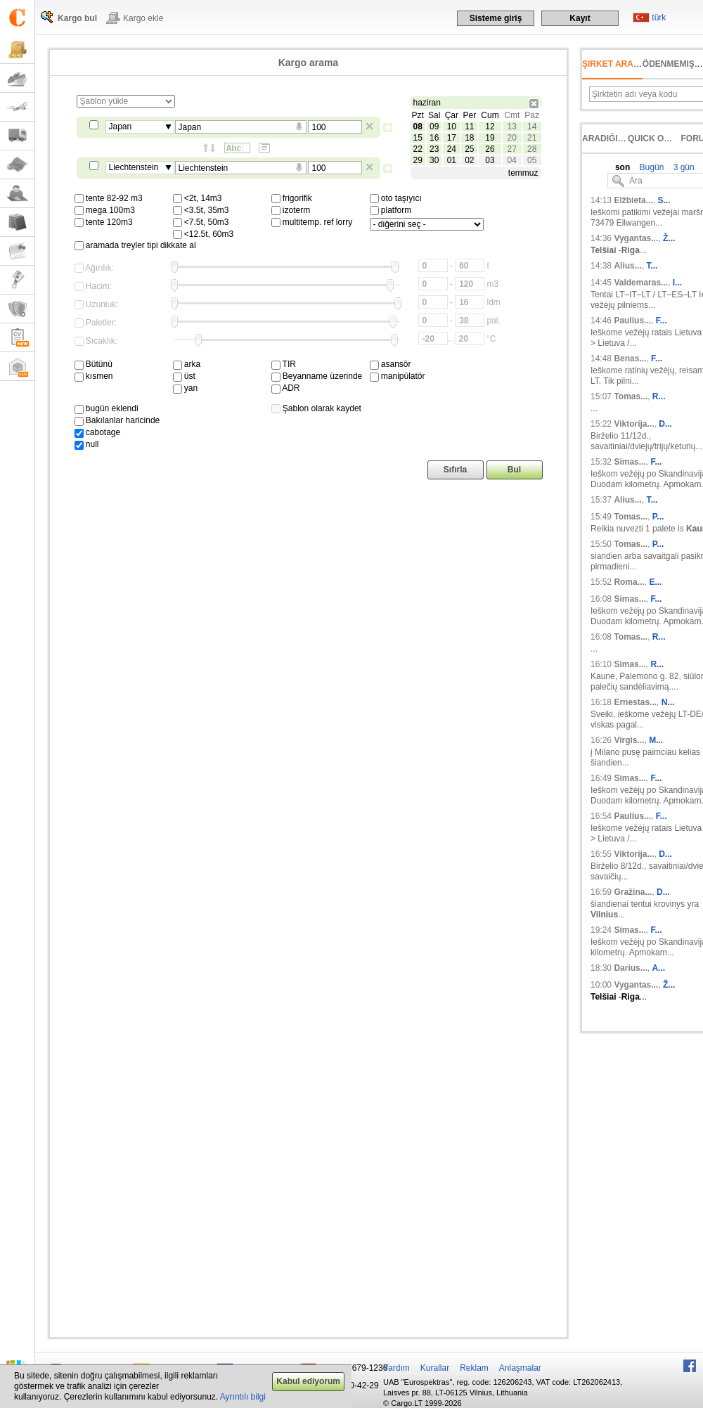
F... (661, 320)
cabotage (98, 432)
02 (469, 160)
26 (489, 149)
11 (469, 126)
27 (512, 149)
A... (658, 968)
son (622, 167)
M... (656, 740)
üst (184, 376)
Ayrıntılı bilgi (243, 1397)
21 (531, 138)
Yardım (396, 1368)
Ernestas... (635, 702)
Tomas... (630, 396)
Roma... (629, 582)
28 (531, 149)
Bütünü (93, 364)
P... (658, 517)
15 (418, 138)
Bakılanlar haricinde (117, 420)
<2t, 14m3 (197, 198)
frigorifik (291, 198)
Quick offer (657, 138)
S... (663, 200)
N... (668, 702)
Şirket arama (614, 64)
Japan (120, 126)
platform (391, 210)
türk (659, 17)
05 (531, 160)
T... (651, 266)
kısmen (94, 376)
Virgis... (629, 740)
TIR (283, 364)
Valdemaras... (641, 283)
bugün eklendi (106, 408)
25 (469, 149)
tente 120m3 (104, 222)
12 (489, 126)
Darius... (630, 968)
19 (489, 138)
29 (418, 160)
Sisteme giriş (496, 18)
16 (434, 138)
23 (434, 149)
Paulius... (632, 320)
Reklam (474, 1368)
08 (418, 126)
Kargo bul (77, 18)
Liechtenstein (134, 167)
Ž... (669, 238)
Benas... (630, 358)
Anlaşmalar (520, 1368)
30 (434, 160)
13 (512, 126)
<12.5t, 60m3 (203, 234)
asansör (390, 364)
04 (512, 160)
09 (434, 126)
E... (655, 582)
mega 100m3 (105, 210)
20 (512, 138)
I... (677, 283)
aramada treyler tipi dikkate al (135, 245)
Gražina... (633, 892)
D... (665, 424)
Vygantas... (636, 238)
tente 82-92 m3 (109, 198)
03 (489, 160)
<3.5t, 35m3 (201, 210)
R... (659, 396)
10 (451, 126)
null (87, 444)
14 (531, 126)
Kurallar (434, 1368)
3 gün (682, 167)
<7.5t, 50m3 (201, 222)
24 (451, 149)
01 (451, 160)
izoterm (291, 210)
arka (187, 364)
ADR (285, 388)
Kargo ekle (143, 18)
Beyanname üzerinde (317, 376)
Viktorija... (634, 424)
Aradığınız (606, 138)
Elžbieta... (633, 200)
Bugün (650, 167)
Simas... (629, 462)
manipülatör (397, 376)
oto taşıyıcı (396, 198)
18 (469, 138)
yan (185, 388)
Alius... (627, 266)
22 (418, 149)
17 (451, 138)
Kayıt (579, 18)
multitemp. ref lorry (312, 222)
